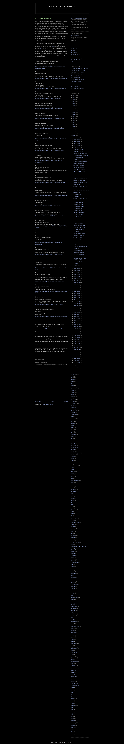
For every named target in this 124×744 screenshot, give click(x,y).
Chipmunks (73, 647)
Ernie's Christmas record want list (78, 18)
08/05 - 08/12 (77, 299)
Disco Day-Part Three (78, 206)
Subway (73, 560)
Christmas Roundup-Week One (80, 246)
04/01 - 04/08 (77, 337)
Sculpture (73, 412)
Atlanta (72, 639)
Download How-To (75, 35)
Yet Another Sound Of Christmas (81, 190)
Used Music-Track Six (78, 214)
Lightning (73, 551)
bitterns (72, 694)
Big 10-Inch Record (75, 48)
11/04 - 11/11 (77, 272)
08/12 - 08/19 (77, 297)
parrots (72, 635)
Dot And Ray (76, 159)
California (73, 579)
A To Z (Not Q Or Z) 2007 (43, 18)
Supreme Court (74, 562)
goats (72, 714)
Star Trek (73, 681)
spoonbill (73, 471)
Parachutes (73, 509)
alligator (73, 498)
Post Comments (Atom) (47, 404)
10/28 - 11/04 (77, 274)
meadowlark (74, 634)
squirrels (73, 590)
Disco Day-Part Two (78, 208)
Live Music (73, 445)
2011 (74, 126)
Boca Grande (74, 643)
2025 (74, 97)
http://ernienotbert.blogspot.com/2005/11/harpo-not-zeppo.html (50, 215)
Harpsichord (74, 608)
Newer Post (38, 401)
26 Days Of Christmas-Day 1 (80, 182)
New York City (74, 410)
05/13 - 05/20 (77, 324)
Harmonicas (73, 491)
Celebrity (73, 392)
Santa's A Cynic (77, 184)
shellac (72, 387)
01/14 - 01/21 (77, 360)
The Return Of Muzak (78, 167)
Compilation (73, 403)
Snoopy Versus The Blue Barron (81, 161)
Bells (72, 416)
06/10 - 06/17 (77, 316)
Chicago (73, 526)
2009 (74, 131)
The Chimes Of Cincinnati (79, 237)
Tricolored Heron (75, 625)
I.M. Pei (72, 493)
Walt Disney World (75, 626)
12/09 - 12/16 (77, 143)
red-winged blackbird (76, 539)
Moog (72, 495)
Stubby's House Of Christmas (78, 47)
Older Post (65, 401)
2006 (74, 365)
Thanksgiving (74, 414)
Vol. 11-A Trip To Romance (77, 86)
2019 (74, 110)
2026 (74, 95)
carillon (72, 425)
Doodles (73, 379)
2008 (74, 133)
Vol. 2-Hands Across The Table (78, 70)
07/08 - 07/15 (77, 308)
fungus (72, 712)
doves (72, 703)
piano (72, 429)
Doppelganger (74, 648)
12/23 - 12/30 (77, 139)
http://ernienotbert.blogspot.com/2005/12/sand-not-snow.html (49, 118)
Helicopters (73, 610)
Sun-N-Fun (73, 418)
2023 (74, 101)
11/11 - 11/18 (77, 270)
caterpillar (73, 698)
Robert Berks (74, 621)
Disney (72, 599)
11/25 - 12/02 (77, 147)
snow (72, 731)
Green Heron (74, 657)
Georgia (73, 456)
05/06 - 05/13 (77, 326)
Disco (72, 427)
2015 (74, 118)
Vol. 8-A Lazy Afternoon (76, 81)
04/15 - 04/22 (77, 333)
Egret (72, 601)
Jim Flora (73, 50)
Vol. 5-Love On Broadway (77, 75)
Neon (72, 667)
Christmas (73, 374)
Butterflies (73, 577)
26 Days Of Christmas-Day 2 (80, 153)
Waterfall (73, 531)
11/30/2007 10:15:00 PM (51, 353)
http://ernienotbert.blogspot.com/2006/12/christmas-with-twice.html (50, 88)
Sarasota (73, 559)
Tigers (72, 687)
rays (72, 729)
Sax (72, 511)
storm (72, 733)
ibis (72, 442)
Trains (72, 469)
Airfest (72, 394)
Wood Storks (74, 689)
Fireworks (73, 443)
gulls (72, 716)
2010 (74, 129)
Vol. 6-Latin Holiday (75, 77)
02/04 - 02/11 (77, 354)
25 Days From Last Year (79, 180)
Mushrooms (73, 665)
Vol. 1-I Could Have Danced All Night (79, 68)
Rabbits (72, 557)
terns (72, 575)
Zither (72, 496)
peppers (73, 727)
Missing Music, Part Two (79, 169)
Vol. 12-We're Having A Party (77, 88)
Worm (72, 690)
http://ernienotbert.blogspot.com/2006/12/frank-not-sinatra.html (49, 128)
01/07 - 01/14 (77, 362)
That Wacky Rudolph (78, 223)
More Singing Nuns (77, 216)
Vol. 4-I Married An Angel (76, 73)
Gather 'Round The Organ (79, 242)
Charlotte (73, 524)
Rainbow (73, 582)
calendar (73, 396)
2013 (74, 122)
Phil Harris (73, 672)
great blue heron (75, 480)
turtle (72, 484)
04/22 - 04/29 (77, 331)
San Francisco (74, 584)
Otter (72, 617)
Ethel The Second (77, 194)
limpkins (73, 720)
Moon (72, 409)
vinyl (72, 377)
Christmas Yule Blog (75, 54)
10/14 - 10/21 (77, 278)
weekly (72, 593)
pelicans (73, 520)
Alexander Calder (75, 522)
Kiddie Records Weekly (76, 58)
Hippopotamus (74, 612)
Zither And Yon (76, 192)
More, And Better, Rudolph (79, 219)
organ (72, 385)
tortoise (72, 592)
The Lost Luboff (77, 221)
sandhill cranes (74, 465)
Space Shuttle (74, 420)
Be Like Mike (76, 176)
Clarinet (73, 549)
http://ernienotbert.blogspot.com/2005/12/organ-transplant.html (49, 281)
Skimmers (73, 586)
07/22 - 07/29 (77, 303)
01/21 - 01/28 (77, 358)
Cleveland (73, 399)
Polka (72, 460)
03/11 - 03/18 (77, 343)
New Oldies (76, 248)
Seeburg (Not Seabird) (78, 163)
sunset (72, 431)
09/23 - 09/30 (77, 285)
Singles (72, 390)
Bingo (72, 641)
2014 (74, 120)
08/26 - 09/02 (77, 293)
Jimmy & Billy (76, 265)
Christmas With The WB (79, 227)
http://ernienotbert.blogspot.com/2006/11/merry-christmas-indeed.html (51, 195)
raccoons (73, 537)
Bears (72, 544)
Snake (72, 476)
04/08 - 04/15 (77, 335)
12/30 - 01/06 (77, 137)
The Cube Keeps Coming (79, 233)
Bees (72, 508)
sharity (72, 376)
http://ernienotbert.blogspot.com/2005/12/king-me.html (48, 205)
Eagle (72, 421)
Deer (72, 474)
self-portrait (73, 573)
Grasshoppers (74, 606)
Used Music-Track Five (78, 235)
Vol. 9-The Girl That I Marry (77, 83)
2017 (74, 114)
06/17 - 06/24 (77, 314)
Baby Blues (76, 244)
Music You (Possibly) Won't (77, 59)
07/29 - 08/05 (77, 301)
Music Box (73, 555)
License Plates (74, 440)
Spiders (72, 679)
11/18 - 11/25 (77, 268)
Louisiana (73, 615)
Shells (72, 678)
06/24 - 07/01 (77, 312)
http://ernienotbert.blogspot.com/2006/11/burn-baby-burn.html (49, 150)
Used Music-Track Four (78, 252)
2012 (74, 124)
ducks (72, 487)
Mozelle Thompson (75, 453)
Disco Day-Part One (78, 210)
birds (72, 381)
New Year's (73, 423)
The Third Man (74, 683)
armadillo (73, 628)
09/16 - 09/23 (77, 287)
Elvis (72, 650)
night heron (73, 535)
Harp (72, 438)
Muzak (72, 458)
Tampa (72, 623)
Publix (72, 619)
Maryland (73, 553)
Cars (72, 645)
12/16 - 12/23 (77, 141)
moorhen (73, 723)
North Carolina (74, 669)
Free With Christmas (78, 250)
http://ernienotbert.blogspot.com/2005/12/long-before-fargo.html (50, 328)
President (73, 674)
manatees (73, 588)
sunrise (72, 473)
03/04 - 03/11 (77, 345)
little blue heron (74, 518)
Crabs (72, 467)
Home (52, 401)
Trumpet (73, 566)
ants (72, 692)
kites (72, 533)
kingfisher (73, 517)
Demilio (72, 451)
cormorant (73, 632)
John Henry (73, 613)
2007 (74, 135)
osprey (72, 482)
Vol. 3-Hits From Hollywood (77, 72)
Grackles (73, 656)
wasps (72, 734)
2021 (74, 105)
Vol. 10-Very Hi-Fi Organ (76, 85)
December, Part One (78, 151)
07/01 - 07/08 (77, 310)
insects (72, 718)
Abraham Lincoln (75, 447)
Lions (72, 529)
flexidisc (73, 711)
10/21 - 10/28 (77, 276)
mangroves (73, 722)
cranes (72, 701)
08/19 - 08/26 (77, 295)
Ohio (72, 398)
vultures (73, 637)
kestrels (73, 500)
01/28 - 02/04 (77, 356)
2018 (74, 112)
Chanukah (73, 407)
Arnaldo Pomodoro (75, 542)
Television (73, 454)
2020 (74, 108)
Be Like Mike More (77, 174)
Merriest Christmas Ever (79, 225)
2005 (74, 367)
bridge (72, 513)
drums (72, 707)
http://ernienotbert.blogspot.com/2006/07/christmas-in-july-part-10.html (51, 78)
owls (72, 464)
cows (72, 700)
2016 (74, 116)
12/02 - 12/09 (77, 145)
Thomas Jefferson (75, 685)
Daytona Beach (74, 597)
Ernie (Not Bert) (62, 6)
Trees (72, 564)
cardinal (73, 568)
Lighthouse (73, 528)
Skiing (72, 436)
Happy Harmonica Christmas (80, 178)
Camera (73, 449)
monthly (73, 571)
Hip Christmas (74, 52)
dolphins (73, 462)
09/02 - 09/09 (77, 291)
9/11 (72, 504)
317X (72, 61)
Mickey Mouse (74, 661)
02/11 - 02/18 (77, 352)
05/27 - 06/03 (77, 320)
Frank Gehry (74, 652)
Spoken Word (74, 388)
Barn (72, 506)
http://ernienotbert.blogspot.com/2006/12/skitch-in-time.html (49, 304)
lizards (72, 570)
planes (72, 405)
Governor (73, 604)
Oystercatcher (74, 670)
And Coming (76, 231)
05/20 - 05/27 (77, 322)
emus (72, 709)
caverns (73, 630)
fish (72, 515)
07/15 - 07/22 (77, 305)
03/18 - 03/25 (77, 341)
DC (71, 383)
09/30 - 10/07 (77, 282)
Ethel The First (76, 196)
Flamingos (73, 603)
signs (72, 502)
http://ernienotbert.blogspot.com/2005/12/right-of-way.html (48, 108)
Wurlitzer (73, 486)
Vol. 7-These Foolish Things (77, 79)
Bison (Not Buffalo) (77, 239)
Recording (73, 676)
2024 (74, 99)
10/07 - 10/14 (77, 280)
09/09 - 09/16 (77, 289)
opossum (73, 725)
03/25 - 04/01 (77, 339)
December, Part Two (78, 149)
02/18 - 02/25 (77, 349)
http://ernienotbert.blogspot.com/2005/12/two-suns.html (48, 98)
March (72, 659)
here (41, 48)
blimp (72, 696)
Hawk (72, 432)
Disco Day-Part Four (78, 204)
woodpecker (74, 489)
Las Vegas (73, 434)
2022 (74, 103)
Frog (72, 654)
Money (72, 663)
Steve (52, 46)
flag (72, 478)
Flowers (73, 401)
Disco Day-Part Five (78, 202)
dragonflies (73, 705)
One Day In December (78, 165)
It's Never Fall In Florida (79, 212)
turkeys (72, 540)
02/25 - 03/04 (77, 347)
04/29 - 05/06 (77, 328)
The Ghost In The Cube (78, 229)
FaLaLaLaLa (74, 56)
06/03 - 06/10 (77, 318)
